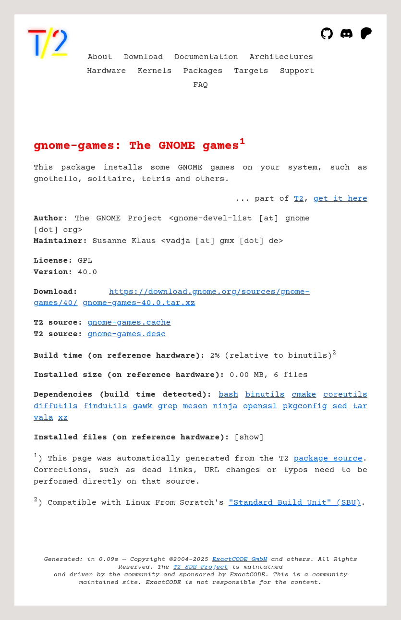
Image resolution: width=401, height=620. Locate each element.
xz (63, 418)
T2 (299, 199)
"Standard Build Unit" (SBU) (295, 503)
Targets (251, 71)
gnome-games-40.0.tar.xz (139, 303)
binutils (265, 395)
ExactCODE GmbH (239, 559)
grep (168, 406)
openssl (260, 406)
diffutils (56, 406)
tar (359, 406)
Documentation (206, 57)
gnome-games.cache (128, 323)
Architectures (282, 57)
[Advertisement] (338, 275)
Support (297, 71)
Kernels (154, 71)
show (249, 437)
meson (195, 406)
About (100, 57)
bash (228, 395)
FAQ (200, 85)
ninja (225, 406)
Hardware (106, 71)
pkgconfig (305, 406)
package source (328, 458)
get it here (340, 199)
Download (143, 57)
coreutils (345, 395)
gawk (143, 406)
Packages (203, 71)
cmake (304, 395)
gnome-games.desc (126, 334)
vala (43, 418)
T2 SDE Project (200, 567)
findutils (105, 406)
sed (339, 406)
